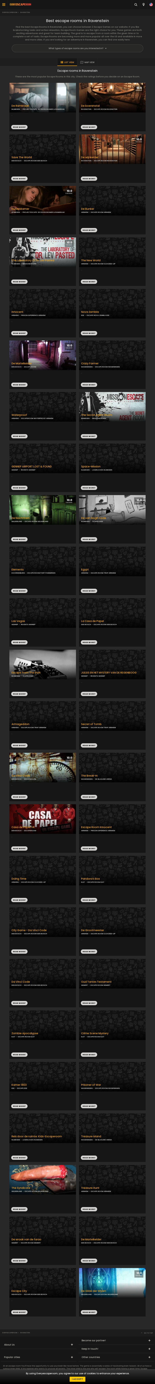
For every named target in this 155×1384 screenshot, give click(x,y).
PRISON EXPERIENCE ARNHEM (33, 315)
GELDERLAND (17, 521)
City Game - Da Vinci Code (29, 930)
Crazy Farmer (90, 363)
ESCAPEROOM (30, 367)
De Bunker (87, 209)
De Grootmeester (92, 930)
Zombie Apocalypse (25, 1033)
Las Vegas (18, 621)
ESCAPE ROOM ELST (95, 882)
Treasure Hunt (90, 1188)
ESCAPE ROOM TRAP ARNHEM (103, 573)
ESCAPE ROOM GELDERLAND (36, 521)
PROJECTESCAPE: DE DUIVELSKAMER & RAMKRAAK (44, 109)
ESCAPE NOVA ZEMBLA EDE (98, 315)
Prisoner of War (91, 1085)
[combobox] (143, 4)
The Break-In (89, 775)
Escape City (19, 1291)
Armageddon (20, 724)
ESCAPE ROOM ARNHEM (101, 212)
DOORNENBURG (18, 573)
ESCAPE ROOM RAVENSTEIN (105, 109)
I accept (77, 1379)
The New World (91, 260)
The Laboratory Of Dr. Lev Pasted (33, 260)
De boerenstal (90, 105)
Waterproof (19, 415)
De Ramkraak (20, 105)
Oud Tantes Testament (96, 981)
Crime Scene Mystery (95, 1033)
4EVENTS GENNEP (28, 470)
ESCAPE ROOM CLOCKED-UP (103, 264)
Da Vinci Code (21, 775)
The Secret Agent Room (96, 415)
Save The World (22, 157)
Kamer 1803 (19, 1085)
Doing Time (19, 878)
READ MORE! (89, 127)
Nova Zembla (90, 312)
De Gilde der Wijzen (93, 1291)
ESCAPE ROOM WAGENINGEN (107, 367)
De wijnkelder (89, 157)
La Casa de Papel (92, 621)
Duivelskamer (20, 209)
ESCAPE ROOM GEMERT (100, 985)
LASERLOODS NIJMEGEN (102, 470)
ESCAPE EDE (22, 1088)
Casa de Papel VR (23, 827)
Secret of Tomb (91, 724)
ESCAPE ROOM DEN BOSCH (35, 160)
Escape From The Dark (26, 672)
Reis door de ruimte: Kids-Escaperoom (37, 1136)
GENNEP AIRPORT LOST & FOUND (32, 466)
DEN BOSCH (16, 160)
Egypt (85, 569)
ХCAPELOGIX (97, 521)
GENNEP (15, 470)
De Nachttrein (21, 518)
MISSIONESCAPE (29, 264)
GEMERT (84, 985)
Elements (18, 569)
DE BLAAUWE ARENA (103, 779)
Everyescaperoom (9, 12)
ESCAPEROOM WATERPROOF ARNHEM (37, 418)
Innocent (17, 312)
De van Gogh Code (93, 518)
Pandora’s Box (90, 878)
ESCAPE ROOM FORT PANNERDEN (41, 573)
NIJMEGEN (16, 109)
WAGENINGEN (87, 367)
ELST (83, 882)
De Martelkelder (22, 363)
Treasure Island (91, 1136)
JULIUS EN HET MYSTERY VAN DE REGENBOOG (109, 672)
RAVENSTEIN (86, 109)
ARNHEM (84, 212)
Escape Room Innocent (96, 827)
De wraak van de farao (26, 1239)
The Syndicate (21, 1188)
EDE (82, 315)
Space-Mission (91, 466)
